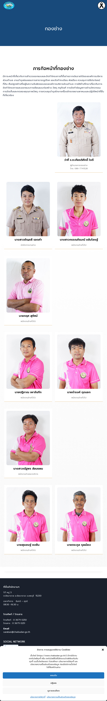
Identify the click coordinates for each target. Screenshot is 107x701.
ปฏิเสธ (53, 688)
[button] (102, 655)
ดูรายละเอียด (53, 696)
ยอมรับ (53, 681)
